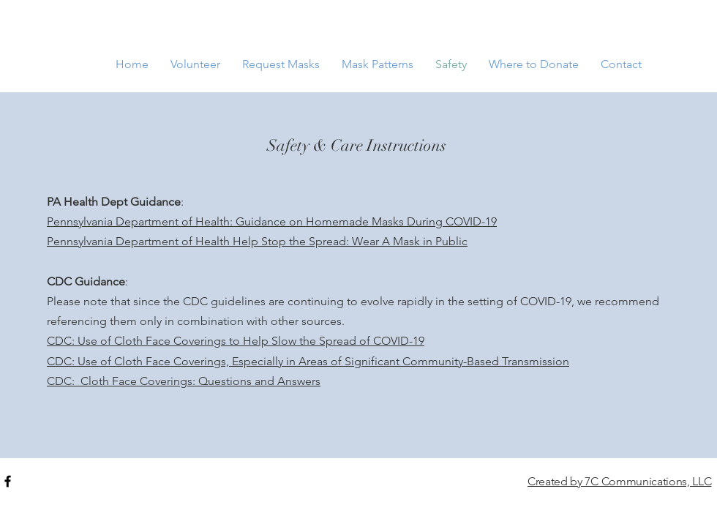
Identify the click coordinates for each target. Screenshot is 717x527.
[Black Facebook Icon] (7, 481)
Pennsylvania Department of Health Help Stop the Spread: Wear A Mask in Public (257, 241)
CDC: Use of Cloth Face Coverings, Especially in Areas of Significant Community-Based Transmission (308, 361)
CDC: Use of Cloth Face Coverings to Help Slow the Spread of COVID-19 (235, 341)
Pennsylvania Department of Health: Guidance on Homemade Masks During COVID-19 (272, 221)
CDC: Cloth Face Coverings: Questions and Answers (183, 381)
